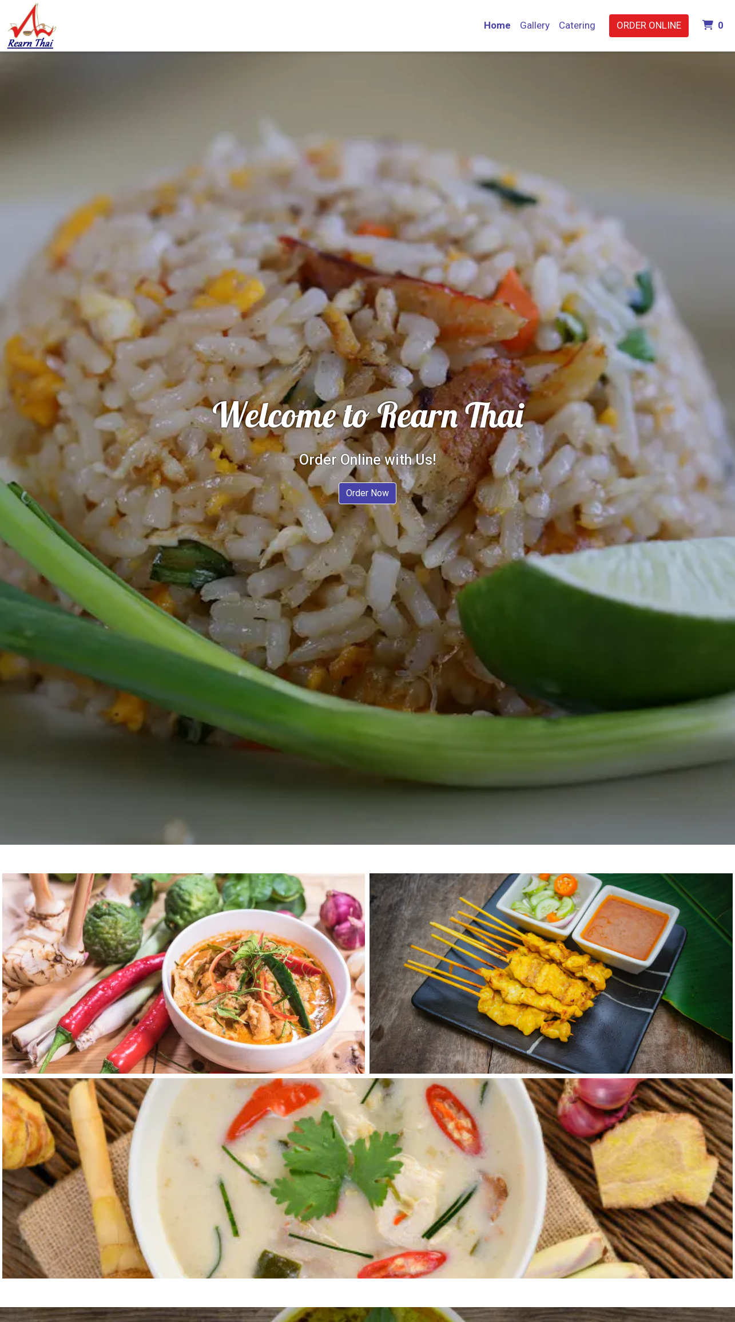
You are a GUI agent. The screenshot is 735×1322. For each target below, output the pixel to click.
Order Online (649, 25)
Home (497, 25)
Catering (577, 25)
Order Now (367, 493)
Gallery (535, 25)
